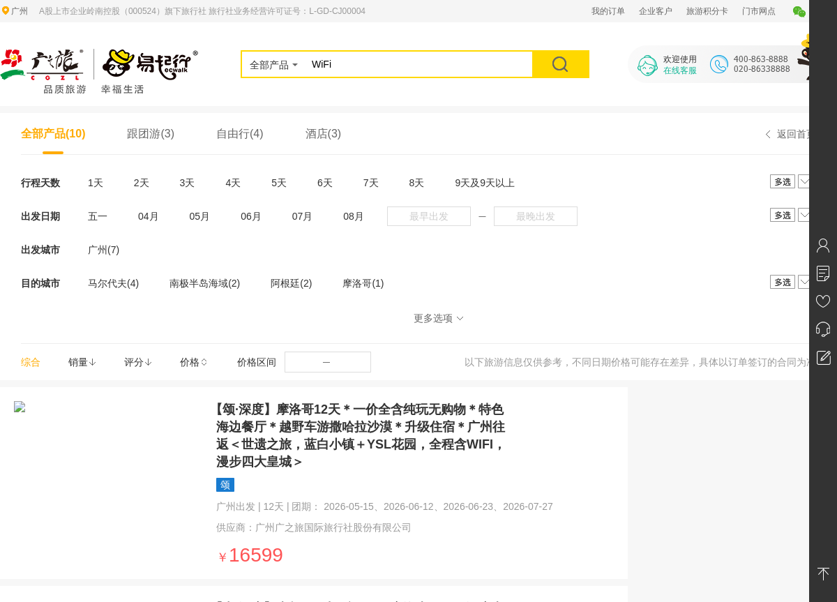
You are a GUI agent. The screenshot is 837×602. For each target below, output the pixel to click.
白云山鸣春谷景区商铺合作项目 (560, 423)
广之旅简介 (21, 423)
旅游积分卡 (707, 11)
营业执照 (16, 457)
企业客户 (655, 11)
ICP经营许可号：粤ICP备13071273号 (521, 551)
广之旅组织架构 (29, 440)
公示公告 (16, 490)
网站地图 (184, 423)
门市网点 (759, 11)
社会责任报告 (25, 474)
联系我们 (351, 423)
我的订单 (608, 11)
